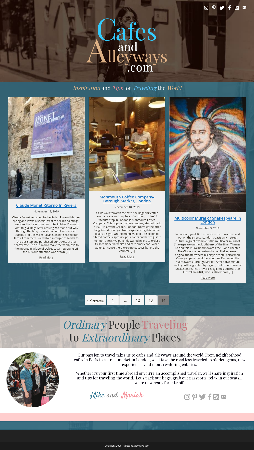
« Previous (95, 300)
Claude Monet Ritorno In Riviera (46, 205)
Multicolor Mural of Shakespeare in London (207, 220)
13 (151, 300)
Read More (46, 257)
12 (138, 300)
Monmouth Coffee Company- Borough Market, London (127, 199)
